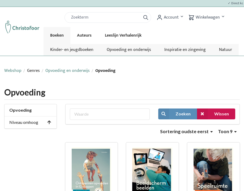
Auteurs (84, 35)
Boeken (57, 35)
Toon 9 (227, 131)
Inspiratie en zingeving (185, 49)
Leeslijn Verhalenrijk (123, 35)
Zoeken (174, 113)
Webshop (13, 70)
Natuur (225, 49)
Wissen (213, 113)
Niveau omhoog (30, 122)
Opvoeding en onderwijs (129, 49)
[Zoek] (105, 17)
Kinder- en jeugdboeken (71, 49)
